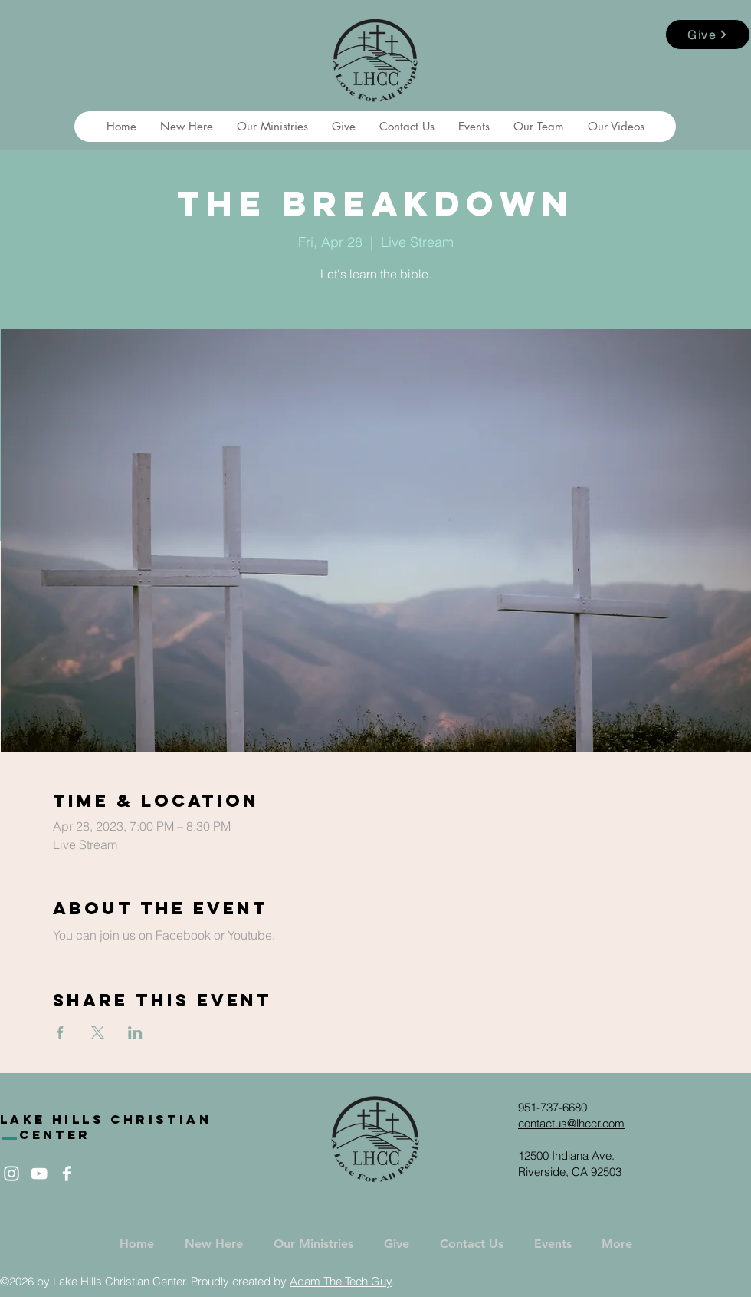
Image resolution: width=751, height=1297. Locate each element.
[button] (186, 126)
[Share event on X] (97, 1032)
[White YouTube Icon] (39, 1173)
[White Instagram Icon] (11, 1173)
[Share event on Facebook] (60, 1032)
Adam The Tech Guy (341, 1281)
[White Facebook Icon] (67, 1173)
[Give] (707, 34)
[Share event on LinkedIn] (135, 1032)
